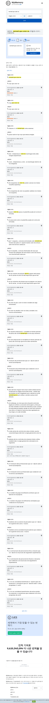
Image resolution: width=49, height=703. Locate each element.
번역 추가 (9, 70)
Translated (26, 683)
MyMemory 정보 (14, 687)
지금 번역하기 (33, 53)
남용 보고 (12, 692)
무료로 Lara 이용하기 (15, 633)
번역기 (12, 689)
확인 (34, 701)
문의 (11, 694)
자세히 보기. (27, 701)
